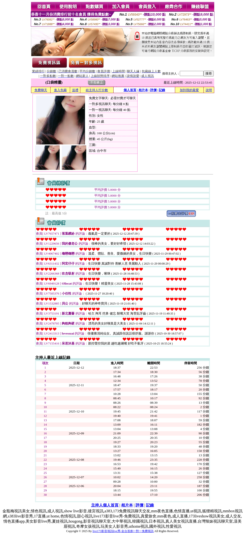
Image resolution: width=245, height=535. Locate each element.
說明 (209, 90)
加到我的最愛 (189, 90)
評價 (153, 90)
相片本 (143, 90)
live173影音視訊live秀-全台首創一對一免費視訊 (123, 531)
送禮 (75, 90)
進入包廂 (60, 90)
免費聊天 (40, 90)
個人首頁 (130, 90)
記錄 (162, 90)
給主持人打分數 (97, 90)
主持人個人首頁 (104, 505)
